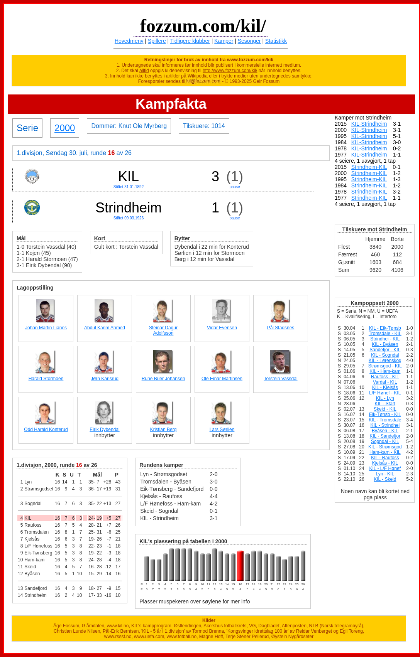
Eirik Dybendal (104, 429)
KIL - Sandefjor (385, 436)
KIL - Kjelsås (385, 387)
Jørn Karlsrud (105, 378)
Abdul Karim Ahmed (104, 327)
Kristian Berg (163, 429)
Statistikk (276, 41)
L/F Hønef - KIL (385, 393)
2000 (64, 128)
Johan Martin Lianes (46, 327)
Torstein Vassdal (280, 378)
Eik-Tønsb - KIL (385, 414)
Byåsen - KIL (385, 430)
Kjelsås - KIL (385, 463)
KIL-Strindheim (369, 124)
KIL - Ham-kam (384, 371)
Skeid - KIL (385, 409)
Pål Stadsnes (281, 327)
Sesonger (249, 41)
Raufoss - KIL (385, 376)
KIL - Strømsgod (385, 447)
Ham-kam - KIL (385, 452)
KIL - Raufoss (385, 457)
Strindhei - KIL (385, 339)
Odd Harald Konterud (46, 429)
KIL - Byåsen (385, 344)
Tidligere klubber (190, 41)
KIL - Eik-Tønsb (385, 328)
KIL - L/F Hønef (385, 468)
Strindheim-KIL (369, 167)
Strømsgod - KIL (385, 366)
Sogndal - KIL (385, 441)
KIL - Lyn (385, 398)
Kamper (223, 41)
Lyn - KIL (385, 474)
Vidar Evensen (222, 327)
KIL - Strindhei (385, 425)
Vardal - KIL (385, 382)
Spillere (157, 41)
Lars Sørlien (222, 429)
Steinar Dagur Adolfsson (163, 330)
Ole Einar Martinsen (222, 378)
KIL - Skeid (385, 479)
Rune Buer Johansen (163, 378)
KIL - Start (385, 403)
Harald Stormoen (46, 378)
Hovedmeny (129, 41)
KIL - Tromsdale (385, 420)
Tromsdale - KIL (385, 333)
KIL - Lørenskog (385, 360)
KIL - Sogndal (385, 355)
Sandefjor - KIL (384, 349)
